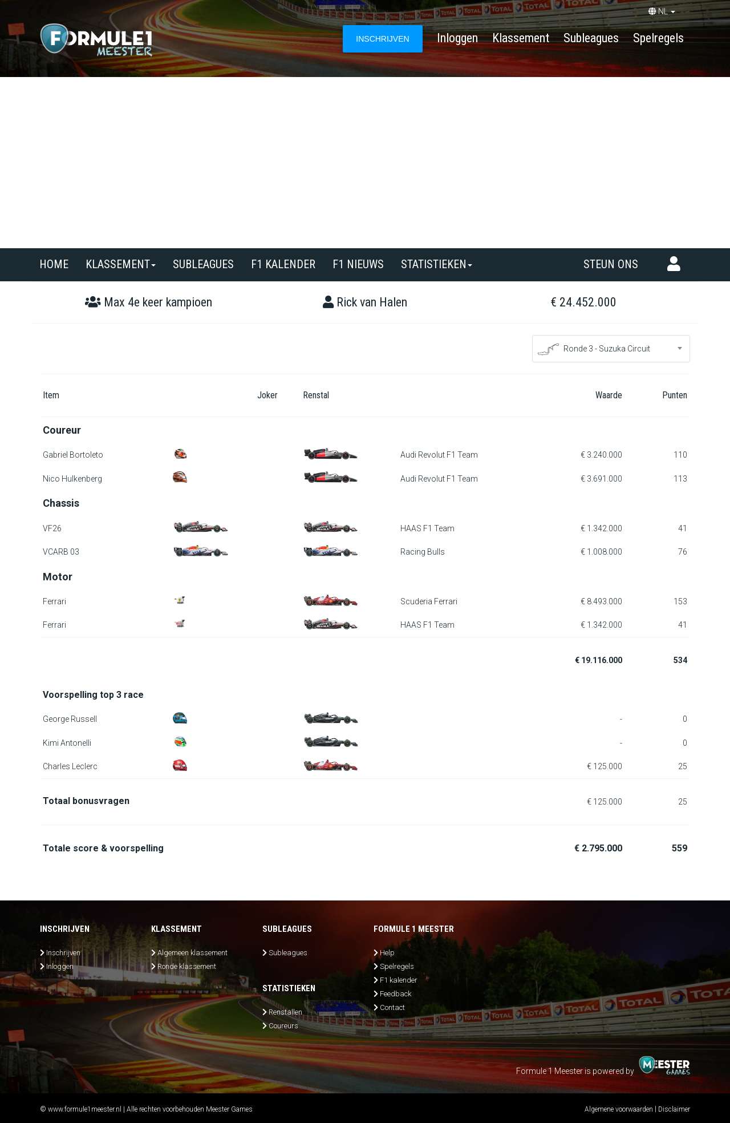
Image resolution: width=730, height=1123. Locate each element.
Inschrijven (63, 952)
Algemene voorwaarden (619, 1109)
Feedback (395, 993)
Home (53, 264)
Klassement (520, 38)
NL (661, 11)
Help (387, 952)
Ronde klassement (186, 966)
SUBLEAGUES (203, 264)
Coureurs (283, 1025)
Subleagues (591, 38)
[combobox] (611, 348)
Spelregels (658, 38)
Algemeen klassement (192, 952)
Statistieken (436, 264)
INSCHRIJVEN (382, 38)
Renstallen (285, 1012)
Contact (392, 1007)
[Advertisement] (365, 163)
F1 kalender (283, 264)
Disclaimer (674, 1109)
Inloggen (457, 38)
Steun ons (610, 264)
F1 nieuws (358, 264)
